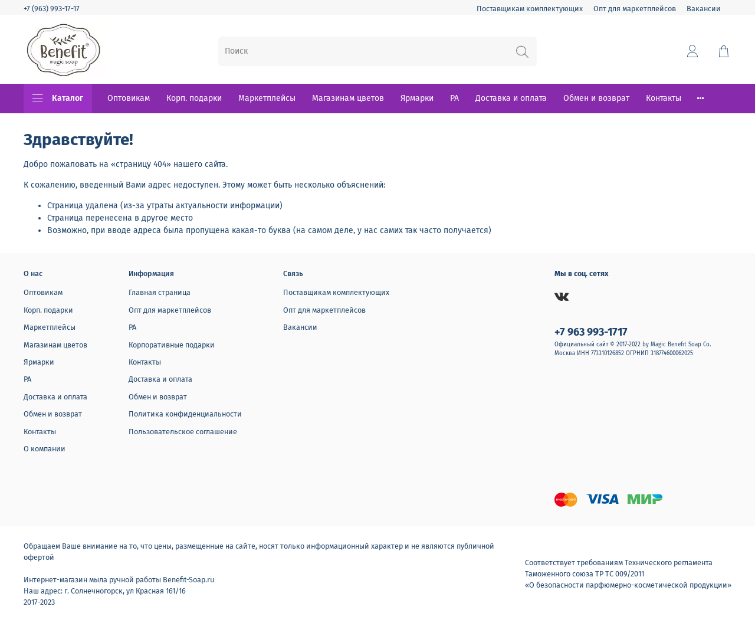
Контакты (663, 98)
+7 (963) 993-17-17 (52, 8)
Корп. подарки (194, 98)
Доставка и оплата (511, 98)
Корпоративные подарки (172, 344)
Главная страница (160, 292)
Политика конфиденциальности (185, 413)
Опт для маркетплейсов (634, 8)
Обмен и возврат (596, 98)
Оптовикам (128, 98)
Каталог (57, 98)
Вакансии (704, 8)
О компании (44, 448)
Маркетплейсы (267, 98)
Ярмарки (417, 98)
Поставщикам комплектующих (530, 8)
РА (454, 98)
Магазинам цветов (348, 98)
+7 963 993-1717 (591, 332)
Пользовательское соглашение (183, 431)
